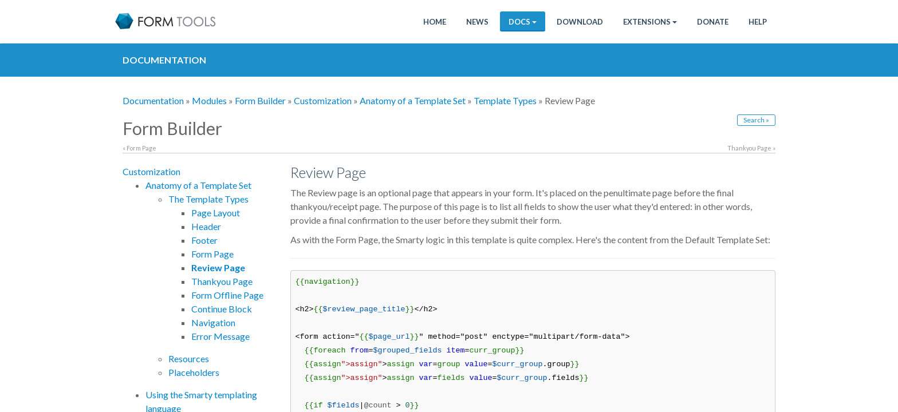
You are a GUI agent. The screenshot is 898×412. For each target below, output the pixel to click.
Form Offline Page (227, 295)
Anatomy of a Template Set (413, 100)
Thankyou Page (222, 281)
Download (580, 21)
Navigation (213, 322)
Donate (712, 21)
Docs (523, 21)
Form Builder (260, 100)
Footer (204, 240)
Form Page (212, 253)
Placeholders (193, 372)
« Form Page (139, 148)
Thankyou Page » (751, 148)
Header (206, 226)
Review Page (218, 267)
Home (434, 21)
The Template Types (208, 198)
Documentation (153, 100)
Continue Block (221, 308)
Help (758, 21)
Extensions (650, 21)
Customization (323, 100)
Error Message (220, 336)
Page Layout (215, 212)
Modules (209, 100)
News (477, 21)
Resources (188, 358)
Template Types (505, 100)
